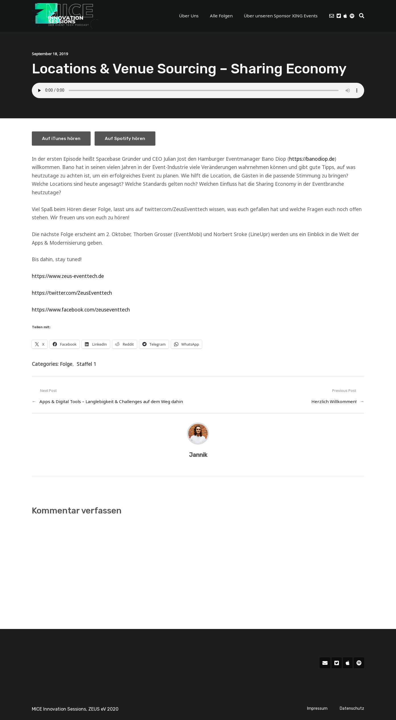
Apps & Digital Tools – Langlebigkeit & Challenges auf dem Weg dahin (111, 401)
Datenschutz (352, 708)
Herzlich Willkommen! (334, 401)
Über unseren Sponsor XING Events (280, 16)
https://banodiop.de (312, 158)
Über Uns (190, 16)
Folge (66, 363)
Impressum (317, 708)
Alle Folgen (221, 16)
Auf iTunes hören (61, 138)
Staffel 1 (87, 363)
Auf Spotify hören (126, 138)
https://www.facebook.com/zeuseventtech (81, 309)
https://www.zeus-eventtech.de (68, 276)
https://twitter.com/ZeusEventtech (72, 292)
